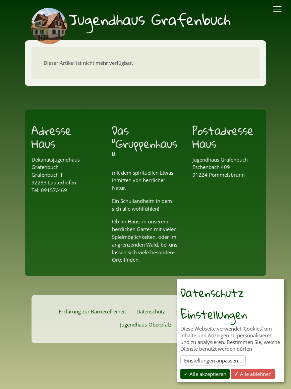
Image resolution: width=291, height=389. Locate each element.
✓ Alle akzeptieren (205, 374)
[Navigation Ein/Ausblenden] (277, 9)
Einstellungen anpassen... (213, 360)
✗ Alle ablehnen (253, 374)
